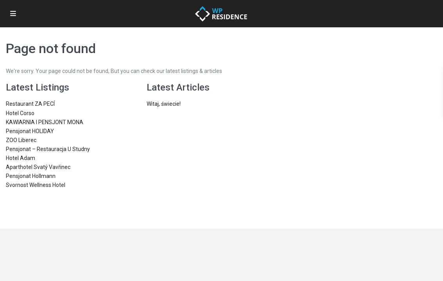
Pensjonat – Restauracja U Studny (48, 149)
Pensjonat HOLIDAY (30, 131)
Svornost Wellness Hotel (35, 185)
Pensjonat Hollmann (31, 176)
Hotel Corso (20, 113)
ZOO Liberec (21, 140)
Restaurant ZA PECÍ (30, 104)
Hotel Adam (20, 158)
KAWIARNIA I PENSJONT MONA (44, 122)
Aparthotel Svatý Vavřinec (38, 167)
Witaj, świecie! (164, 104)
